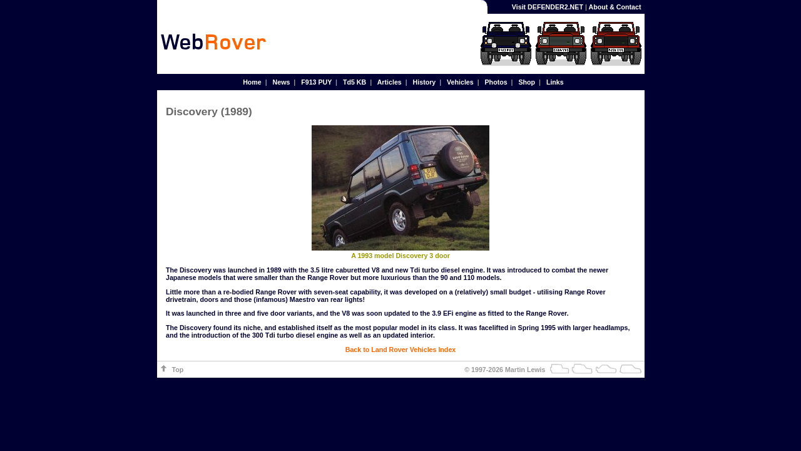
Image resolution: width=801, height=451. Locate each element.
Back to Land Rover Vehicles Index (400, 349)
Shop (526, 82)
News (281, 82)
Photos (496, 82)
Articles (389, 82)
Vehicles (460, 82)
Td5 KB (354, 82)
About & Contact (614, 7)
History (424, 82)
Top (178, 369)
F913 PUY (316, 82)
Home (252, 82)
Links (555, 82)
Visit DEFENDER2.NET (547, 7)
